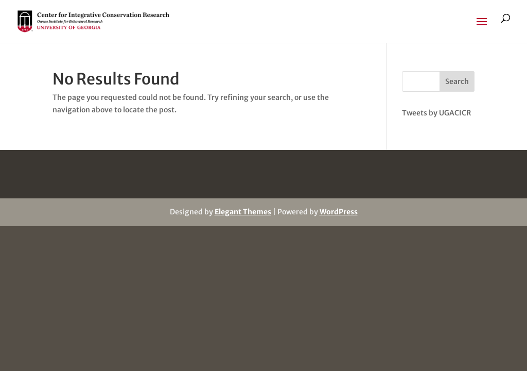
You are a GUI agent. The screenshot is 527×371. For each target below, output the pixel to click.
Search (457, 81)
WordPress (339, 211)
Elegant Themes (243, 211)
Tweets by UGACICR (436, 112)
